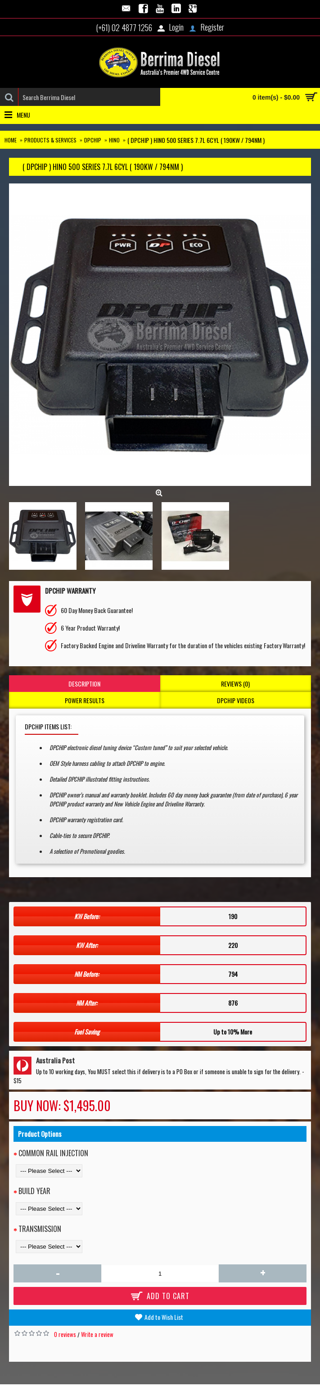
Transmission (39, 1228)
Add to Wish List (163, 1317)
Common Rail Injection (53, 1153)
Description (84, 683)
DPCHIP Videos (235, 700)
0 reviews (65, 1334)
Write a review (97, 1334)
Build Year (34, 1191)
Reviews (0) (235, 683)
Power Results (84, 700)
